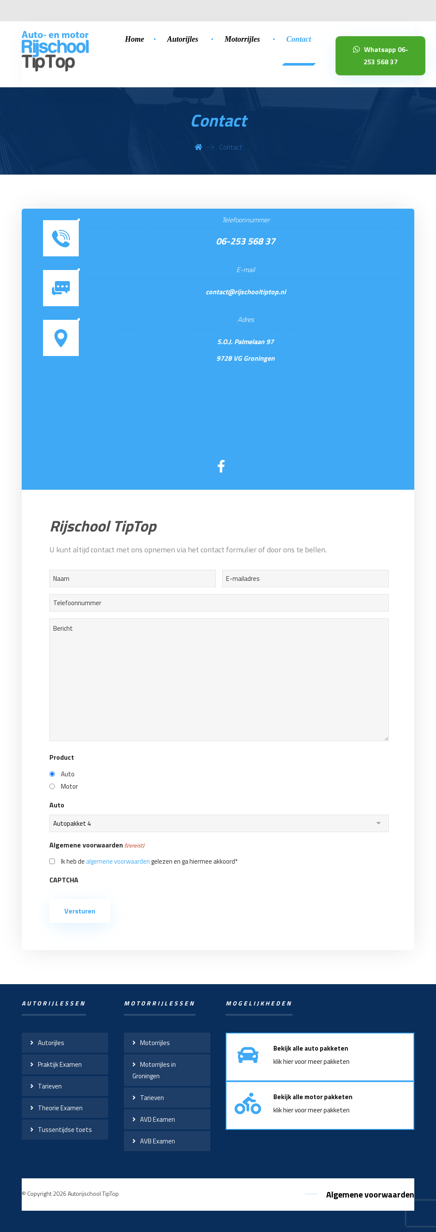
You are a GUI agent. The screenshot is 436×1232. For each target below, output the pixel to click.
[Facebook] (221, 466)
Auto (68, 774)
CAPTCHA (63, 880)
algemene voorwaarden (118, 861)
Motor (69, 786)
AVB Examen (157, 1141)
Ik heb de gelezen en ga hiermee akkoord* (149, 861)
